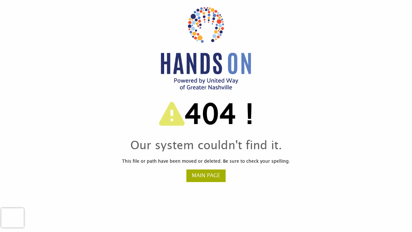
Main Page (206, 175)
